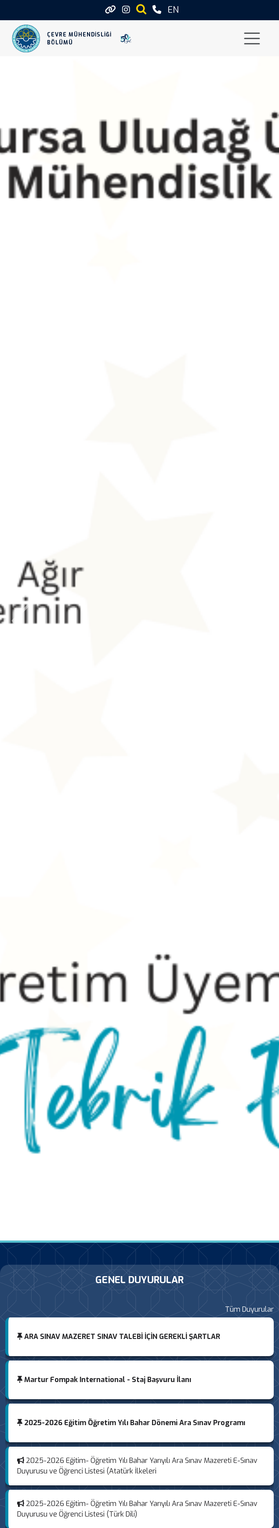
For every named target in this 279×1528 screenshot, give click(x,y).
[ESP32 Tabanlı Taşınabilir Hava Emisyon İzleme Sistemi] (131, 1231)
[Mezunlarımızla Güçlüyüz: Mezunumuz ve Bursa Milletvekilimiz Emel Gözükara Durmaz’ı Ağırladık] (116, 1231)
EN (173, 10)
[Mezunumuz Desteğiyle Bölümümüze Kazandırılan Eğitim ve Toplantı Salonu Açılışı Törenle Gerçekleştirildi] (163, 1231)
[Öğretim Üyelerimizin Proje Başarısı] (147, 1231)
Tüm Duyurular (249, 1309)
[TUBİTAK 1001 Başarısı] (100, 1231)
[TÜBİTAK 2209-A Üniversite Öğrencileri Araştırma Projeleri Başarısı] (179, 1231)
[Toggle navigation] (252, 38)
